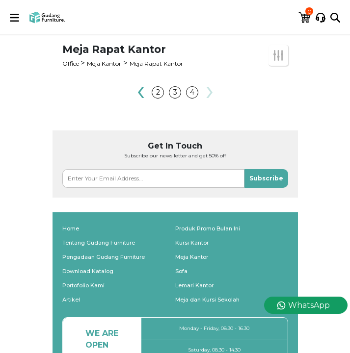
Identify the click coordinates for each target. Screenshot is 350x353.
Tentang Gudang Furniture (98, 242)
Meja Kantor (104, 63)
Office (71, 63)
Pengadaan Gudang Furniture (103, 256)
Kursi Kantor (192, 242)
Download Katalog (87, 271)
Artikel (71, 299)
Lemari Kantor (194, 285)
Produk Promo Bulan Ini (207, 228)
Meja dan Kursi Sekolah (207, 299)
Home (70, 228)
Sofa (181, 271)
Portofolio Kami (83, 285)
